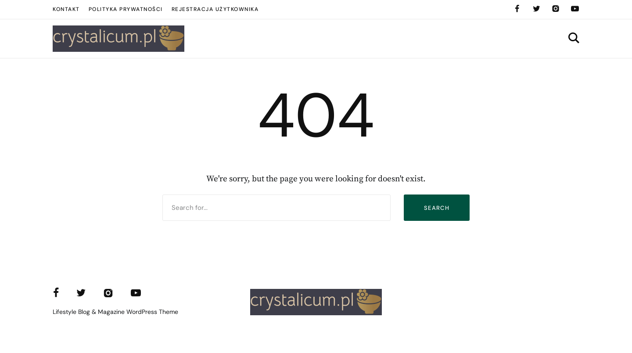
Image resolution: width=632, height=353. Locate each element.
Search (436, 208)
